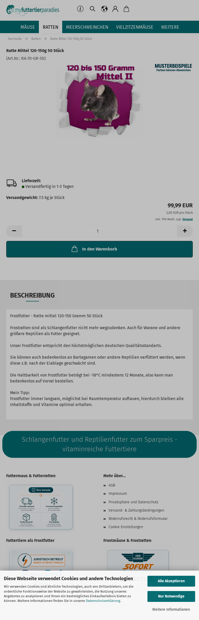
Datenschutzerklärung (103, 601)
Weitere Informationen (171, 609)
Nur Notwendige (171, 596)
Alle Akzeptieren (171, 581)
